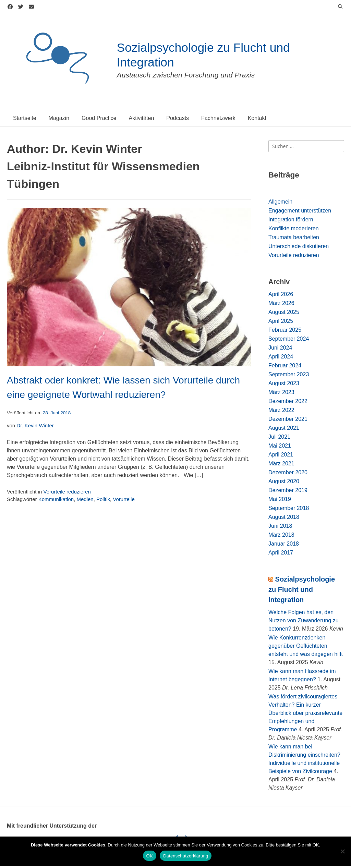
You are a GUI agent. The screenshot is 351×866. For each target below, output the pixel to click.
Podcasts (177, 118)
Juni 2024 (280, 348)
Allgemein (280, 202)
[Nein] (342, 851)
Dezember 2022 (287, 401)
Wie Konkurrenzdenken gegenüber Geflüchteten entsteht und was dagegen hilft (305, 646)
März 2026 (281, 303)
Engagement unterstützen (299, 211)
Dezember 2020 (287, 472)
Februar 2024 (284, 365)
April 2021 (280, 455)
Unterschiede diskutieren (298, 246)
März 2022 (281, 410)
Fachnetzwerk (218, 118)
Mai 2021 (279, 446)
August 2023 (283, 383)
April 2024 (280, 356)
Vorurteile (123, 499)
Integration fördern (290, 219)
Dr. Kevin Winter (34, 425)
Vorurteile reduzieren (66, 492)
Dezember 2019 (287, 490)
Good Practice (99, 118)
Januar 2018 (283, 544)
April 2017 (280, 553)
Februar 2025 (284, 330)
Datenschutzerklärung (185, 855)
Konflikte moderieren (293, 228)
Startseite (24, 118)
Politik (103, 499)
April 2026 (280, 294)
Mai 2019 (279, 499)
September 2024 (288, 339)
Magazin (59, 118)
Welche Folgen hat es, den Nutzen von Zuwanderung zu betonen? (303, 620)
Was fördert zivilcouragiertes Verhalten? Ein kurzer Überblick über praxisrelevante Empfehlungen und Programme (305, 713)
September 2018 (288, 508)
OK (149, 855)
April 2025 (280, 321)
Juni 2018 (280, 526)
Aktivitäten (141, 118)
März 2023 (281, 392)
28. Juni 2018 (57, 412)
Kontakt (257, 118)
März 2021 (281, 463)
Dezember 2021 (287, 419)
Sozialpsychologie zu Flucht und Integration (301, 589)
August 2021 (283, 428)
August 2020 (283, 481)
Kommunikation (56, 499)
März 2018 (281, 535)
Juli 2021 (279, 437)
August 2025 (283, 312)
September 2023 (288, 374)
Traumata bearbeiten (293, 237)
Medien (84, 499)
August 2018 (283, 517)
